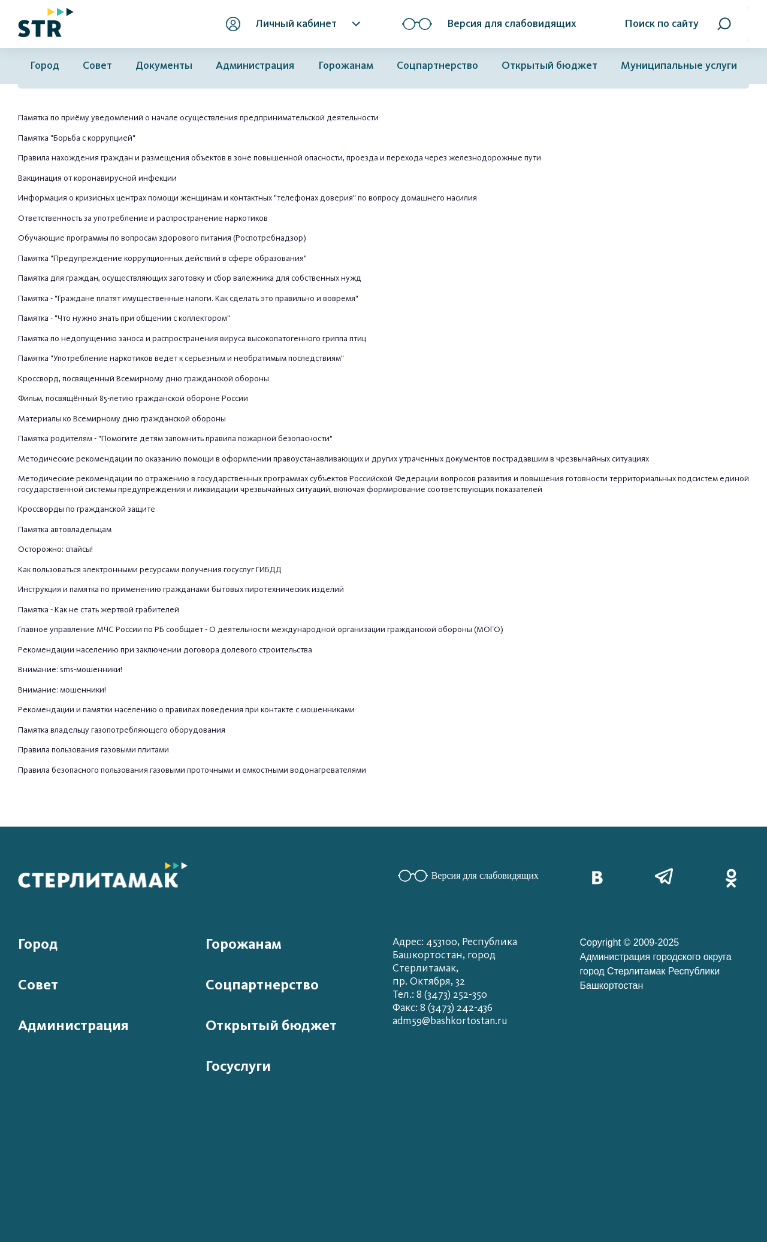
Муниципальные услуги (679, 65)
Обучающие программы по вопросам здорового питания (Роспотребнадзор (160, 238)
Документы (163, 65)
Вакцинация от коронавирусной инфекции (97, 178)
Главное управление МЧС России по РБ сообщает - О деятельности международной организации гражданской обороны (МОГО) (260, 629)
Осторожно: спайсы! (56, 549)
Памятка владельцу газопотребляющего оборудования (121, 730)
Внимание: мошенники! (62, 690)
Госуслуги (238, 1066)
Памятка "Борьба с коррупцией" (76, 138)
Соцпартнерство (437, 65)
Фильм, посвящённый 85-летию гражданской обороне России (133, 398)
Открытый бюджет (549, 65)
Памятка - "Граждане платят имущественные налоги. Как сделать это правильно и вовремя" (188, 298)
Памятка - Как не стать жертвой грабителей (98, 610)
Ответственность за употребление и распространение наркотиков (143, 218)
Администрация (255, 65)
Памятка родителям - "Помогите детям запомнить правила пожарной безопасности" (175, 438)
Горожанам (345, 65)
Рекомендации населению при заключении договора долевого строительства (166, 650)
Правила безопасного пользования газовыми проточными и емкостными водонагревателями (192, 770)
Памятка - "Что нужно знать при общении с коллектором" (124, 318)
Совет (97, 65)
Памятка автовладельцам (64, 529)
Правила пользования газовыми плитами (93, 750)
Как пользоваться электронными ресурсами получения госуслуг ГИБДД (150, 569)
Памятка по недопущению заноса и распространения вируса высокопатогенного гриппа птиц (192, 338)
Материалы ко (45, 419)
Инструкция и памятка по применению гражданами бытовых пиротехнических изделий (181, 589)
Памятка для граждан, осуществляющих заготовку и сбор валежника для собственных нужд (189, 278)
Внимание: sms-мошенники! (70, 669)
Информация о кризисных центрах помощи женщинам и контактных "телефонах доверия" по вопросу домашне (227, 198)
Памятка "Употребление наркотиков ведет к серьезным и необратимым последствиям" (181, 358)
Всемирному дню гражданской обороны (149, 419)
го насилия (457, 198)
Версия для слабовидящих (468, 876)
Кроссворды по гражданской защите (86, 509)
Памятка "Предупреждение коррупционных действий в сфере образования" (162, 258)
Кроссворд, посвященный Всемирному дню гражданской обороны (143, 378)
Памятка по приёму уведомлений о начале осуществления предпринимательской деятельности (198, 118)
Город (44, 65)
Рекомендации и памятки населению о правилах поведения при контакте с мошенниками (187, 709)
